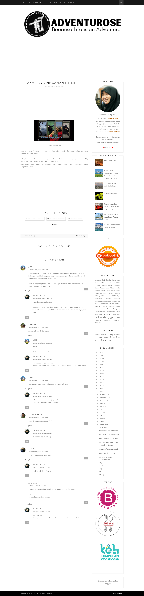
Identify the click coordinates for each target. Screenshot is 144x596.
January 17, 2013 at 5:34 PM (41, 512)
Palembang (98, 298)
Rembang (114, 301)
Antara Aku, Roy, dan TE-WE (109, 434)
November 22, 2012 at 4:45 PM (38, 452)
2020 (99, 370)
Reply (86, 289)
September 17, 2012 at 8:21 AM (42, 298)
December (103, 394)
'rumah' (31, 151)
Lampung (98, 293)
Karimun (97, 290)
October (103, 400)
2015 (99, 385)
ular (111, 341)
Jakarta (110, 285)
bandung (98, 314)
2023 (99, 361)
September (104, 403)
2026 (99, 352)
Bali (103, 280)
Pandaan (108, 298)
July (101, 409)
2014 (99, 388)
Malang (97, 296)
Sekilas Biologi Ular (110, 194)
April (101, 418)
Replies (29, 291)
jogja (110, 317)
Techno (98, 337)
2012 (99, 463)
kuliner (105, 340)
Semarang (104, 304)
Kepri (108, 290)
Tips (106, 337)
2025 (99, 355)
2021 (99, 367)
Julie (30, 267)
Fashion (103, 335)
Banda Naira (111, 280)
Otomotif (117, 335)
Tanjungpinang (100, 311)
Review (62, 2)
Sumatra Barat (101, 306)
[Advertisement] (72, 64)
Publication (52, 2)
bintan (113, 314)
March (102, 421)
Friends (71, 2)
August (102, 406)
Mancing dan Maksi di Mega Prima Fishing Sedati (111, 217)
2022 (99, 364)
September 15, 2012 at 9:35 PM (38, 380)
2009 (99, 472)
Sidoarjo (111, 304)
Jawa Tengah (99, 288)
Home (22, 2)
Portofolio (40, 2)
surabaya (117, 320)
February (103, 424)
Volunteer (98, 340)
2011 (99, 466)
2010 (99, 469)
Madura (110, 293)
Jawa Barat (117, 285)
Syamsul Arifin (35, 414)
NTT (114, 296)
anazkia (32, 324)
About (30, 2)
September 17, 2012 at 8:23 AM (42, 396)
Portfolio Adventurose (107, 453)
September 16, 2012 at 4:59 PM (38, 417)
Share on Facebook (36, 219)
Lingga (105, 293)
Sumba (109, 309)
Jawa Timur (110, 288)
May (101, 415)
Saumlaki (97, 303)
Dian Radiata (38, 295)
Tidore (118, 311)
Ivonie (31, 449)
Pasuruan (117, 298)
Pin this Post (76, 219)
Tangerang (116, 309)
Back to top (118, 594)
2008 (99, 475)
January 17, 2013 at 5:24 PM (37, 485)
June (101, 412)
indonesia (100, 317)
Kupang (118, 290)
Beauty (97, 335)
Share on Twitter (57, 219)
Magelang (117, 293)
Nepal (118, 296)
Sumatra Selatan (114, 306)
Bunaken (110, 282)
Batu (118, 280)
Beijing (97, 282)
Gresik (105, 285)
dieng (118, 314)
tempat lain (49, 162)
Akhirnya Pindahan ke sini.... (109, 449)
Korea (113, 290)
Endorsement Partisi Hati (108, 438)
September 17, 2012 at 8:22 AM (42, 359)
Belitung (103, 283)
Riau (119, 301)
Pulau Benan (107, 301)
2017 (99, 379)
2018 (99, 376)
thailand (98, 323)
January (102, 427)
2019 (99, 373)
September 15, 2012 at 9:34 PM (42, 343)
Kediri (103, 290)
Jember (118, 288)
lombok (117, 318)
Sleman (117, 304)
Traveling (115, 337)
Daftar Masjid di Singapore (108, 430)
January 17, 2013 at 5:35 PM (41, 467)
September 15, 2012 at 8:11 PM (38, 270)
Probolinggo (99, 301)
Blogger (107, 584)
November (103, 397)
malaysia (98, 320)
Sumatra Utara (100, 309)
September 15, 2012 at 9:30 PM (38, 327)
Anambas (98, 280)
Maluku (103, 296)
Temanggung (111, 311)
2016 (99, 382)
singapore (107, 320)
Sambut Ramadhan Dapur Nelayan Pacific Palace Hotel (111, 206)
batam (106, 314)
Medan (109, 296)
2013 (99, 391)
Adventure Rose (37, 593)
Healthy (110, 335)
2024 (99, 358)
